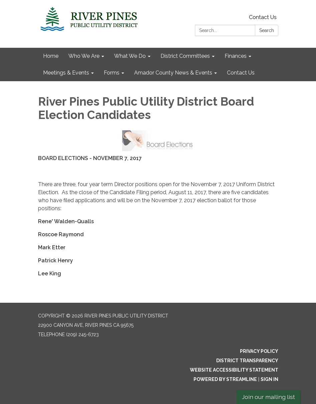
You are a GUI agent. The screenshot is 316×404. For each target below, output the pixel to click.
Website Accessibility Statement (234, 370)
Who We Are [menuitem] (83, 56)
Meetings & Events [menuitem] (66, 73)
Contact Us (263, 17)
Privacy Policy (259, 351)
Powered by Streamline (225, 379)
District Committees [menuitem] (185, 56)
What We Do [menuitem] (130, 56)
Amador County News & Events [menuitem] (173, 73)
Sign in (269, 379)
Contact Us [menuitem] (241, 73)
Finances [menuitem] (236, 56)
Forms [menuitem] (111, 73)
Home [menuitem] (50, 56)
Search (266, 30)
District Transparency (247, 360)
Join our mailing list (268, 396)
